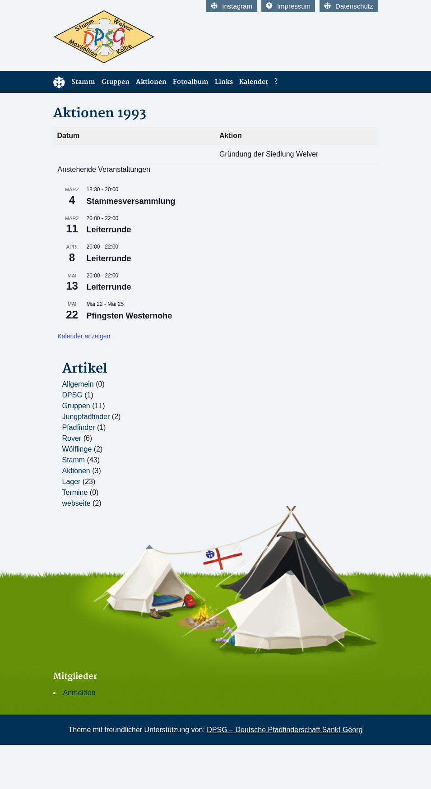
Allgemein (78, 384)
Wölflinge (77, 449)
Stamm (83, 82)
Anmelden (79, 693)
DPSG (72, 395)
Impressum (288, 6)
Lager (71, 481)
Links (224, 82)
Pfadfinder (78, 427)
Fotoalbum (191, 82)
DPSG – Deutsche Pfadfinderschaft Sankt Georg (284, 730)
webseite (76, 503)
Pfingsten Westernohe (129, 315)
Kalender (253, 82)
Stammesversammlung (131, 201)
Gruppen (116, 82)
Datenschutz (348, 6)
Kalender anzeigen (84, 336)
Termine (75, 492)
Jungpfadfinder (86, 416)
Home (59, 82)
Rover (72, 438)
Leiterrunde (109, 229)
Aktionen (151, 82)
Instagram (231, 6)
